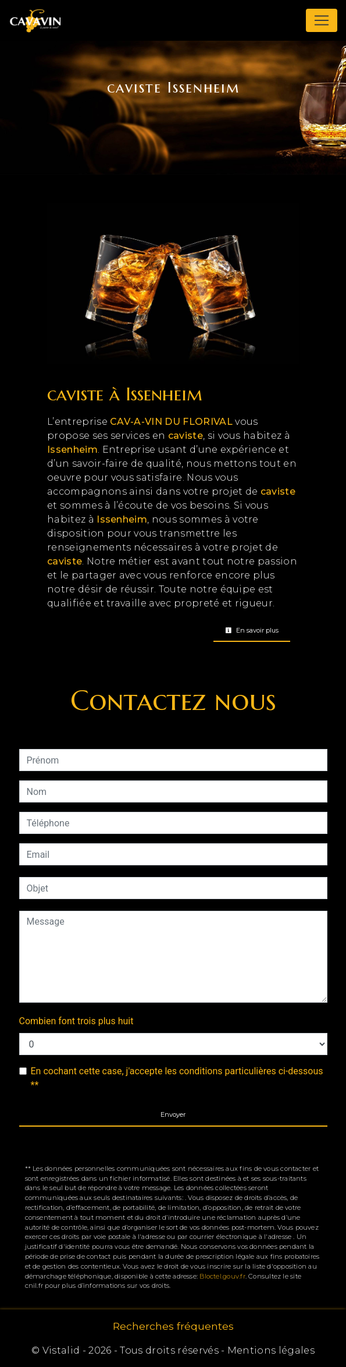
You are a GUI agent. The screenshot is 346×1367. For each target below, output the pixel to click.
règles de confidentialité (244, 1142)
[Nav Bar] (321, 20)
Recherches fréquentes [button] (173, 1326)
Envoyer (173, 1114)
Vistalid (61, 1350)
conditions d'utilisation (123, 1156)
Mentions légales (270, 1350)
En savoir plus (252, 630)
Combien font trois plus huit (76, 1021)
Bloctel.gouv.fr (222, 1276)
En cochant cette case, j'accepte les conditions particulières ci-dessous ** (177, 1078)
